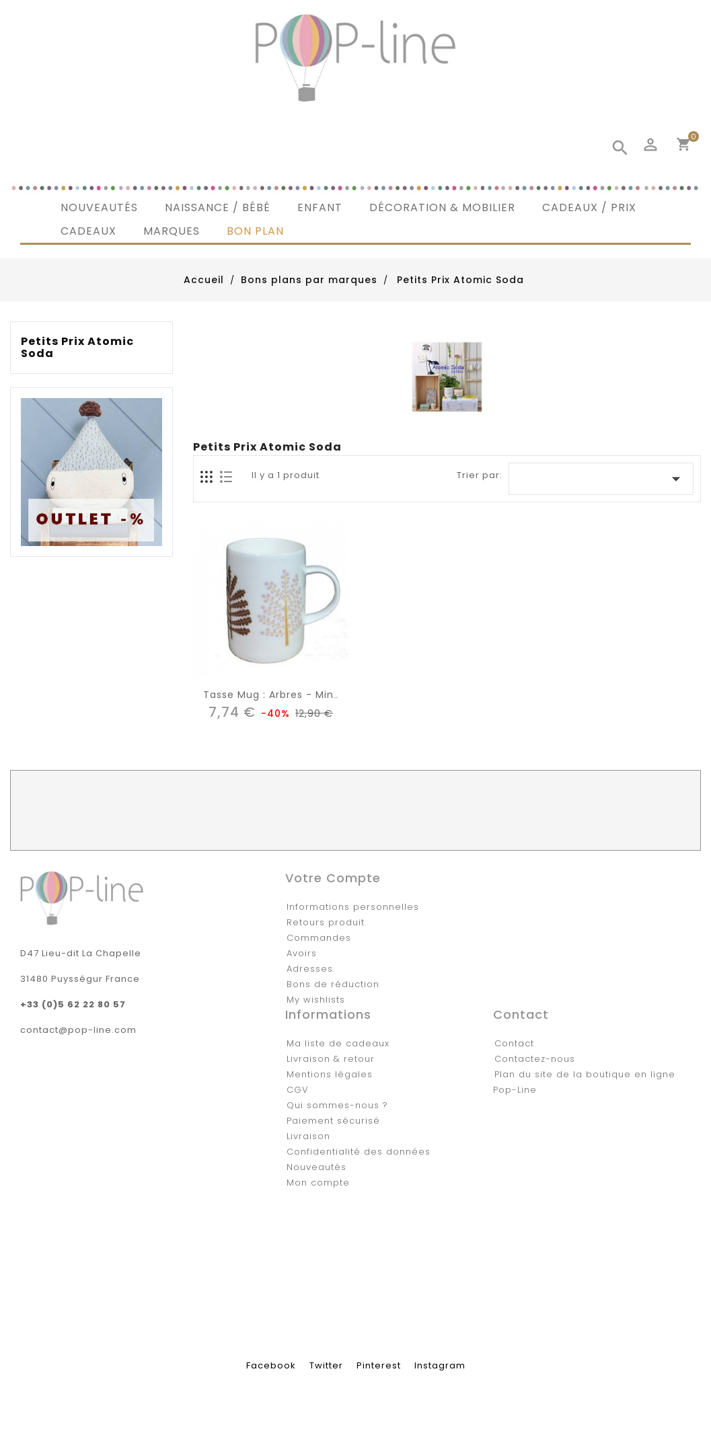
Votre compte (333, 877)
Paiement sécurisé (333, 1120)
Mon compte (318, 1182)
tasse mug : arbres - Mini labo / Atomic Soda (324, 694)
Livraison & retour (331, 1058)
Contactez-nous (534, 1058)
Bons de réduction (333, 984)
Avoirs (302, 953)
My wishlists (316, 999)
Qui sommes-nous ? (337, 1105)
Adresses (310, 968)
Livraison (308, 1136)
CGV (298, 1089)
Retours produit (326, 922)
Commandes (319, 937)
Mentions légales (330, 1074)
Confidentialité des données (359, 1151)
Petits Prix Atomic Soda (77, 348)
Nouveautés (316, 1167)
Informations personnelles (353, 906)
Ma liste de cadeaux (338, 1043)
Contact (514, 1043)
